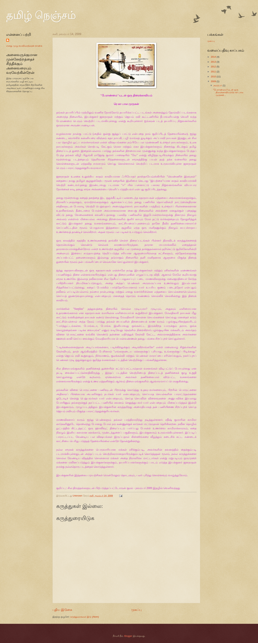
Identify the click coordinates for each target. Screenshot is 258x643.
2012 (214, 66)
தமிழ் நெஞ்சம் (41, 15)
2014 (214, 56)
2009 (214, 81)
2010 (214, 76)
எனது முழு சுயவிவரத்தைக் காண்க (24, 45)
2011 (214, 71)
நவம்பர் (218, 85)
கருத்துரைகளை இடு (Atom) (84, 616)
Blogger (128, 636)
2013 (214, 61)
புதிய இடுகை (62, 610)
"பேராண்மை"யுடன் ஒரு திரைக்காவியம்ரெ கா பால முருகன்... (228, 92)
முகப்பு (136, 610)
